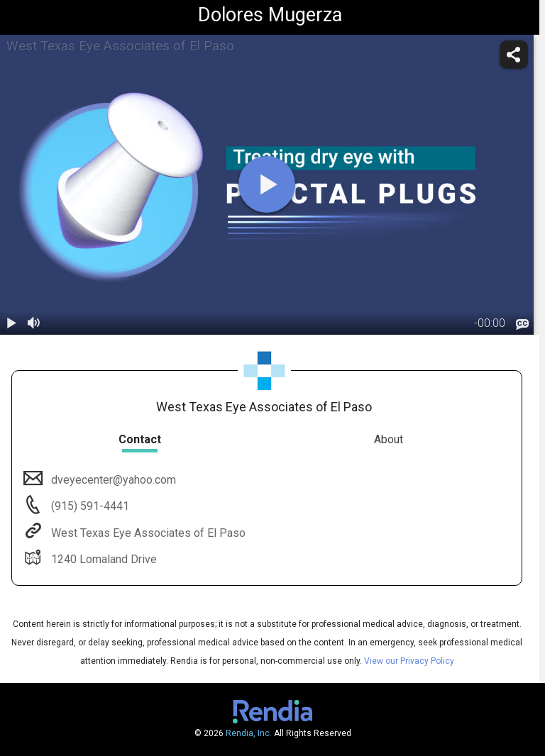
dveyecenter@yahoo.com (112, 480)
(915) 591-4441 (88, 506)
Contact (140, 439)
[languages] (522, 324)
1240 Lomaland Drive (102, 559)
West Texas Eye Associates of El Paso (147, 533)
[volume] (34, 323)
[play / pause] (11, 323)
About (388, 439)
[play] (266, 184)
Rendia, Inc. (249, 733)
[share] (514, 54)
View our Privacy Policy (409, 661)
